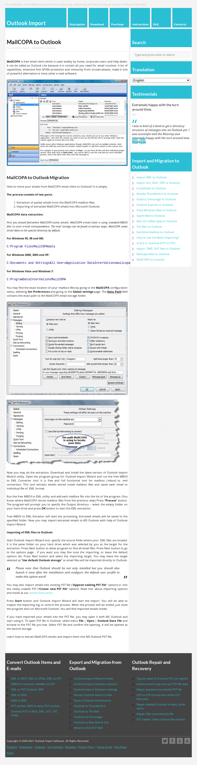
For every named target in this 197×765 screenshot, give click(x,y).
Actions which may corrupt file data (162, 684)
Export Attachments (92, 700)
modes (93, 678)
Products (12, 747)
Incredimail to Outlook (151, 188)
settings (95, 689)
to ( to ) (156, 243)
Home (26, 48)
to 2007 (27, 689)
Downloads (26, 747)
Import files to (158, 248)
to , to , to (36, 678)
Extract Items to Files (93, 695)
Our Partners (55, 747)
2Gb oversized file (155, 714)
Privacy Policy (86, 747)
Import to (152, 177)
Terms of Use (104, 747)
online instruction (40, 593)
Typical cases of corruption (162, 678)
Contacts (40, 747)
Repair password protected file (159, 689)
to (157, 194)
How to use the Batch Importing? (158, 237)
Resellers (70, 747)
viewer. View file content (161, 719)
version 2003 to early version (35, 706)
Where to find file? (88, 728)
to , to (33, 684)
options (95, 684)
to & (91, 722)
